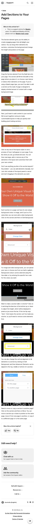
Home (4, 10)
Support (9, 3)
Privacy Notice (17, 516)
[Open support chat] (30, 521)
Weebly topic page (22, 34)
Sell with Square (17, 486)
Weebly (27, 29)
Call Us (18, 494)
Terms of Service (17, 519)
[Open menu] (32, 3)
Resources (17, 490)
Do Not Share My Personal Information (17, 513)
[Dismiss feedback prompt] (30, 426)
